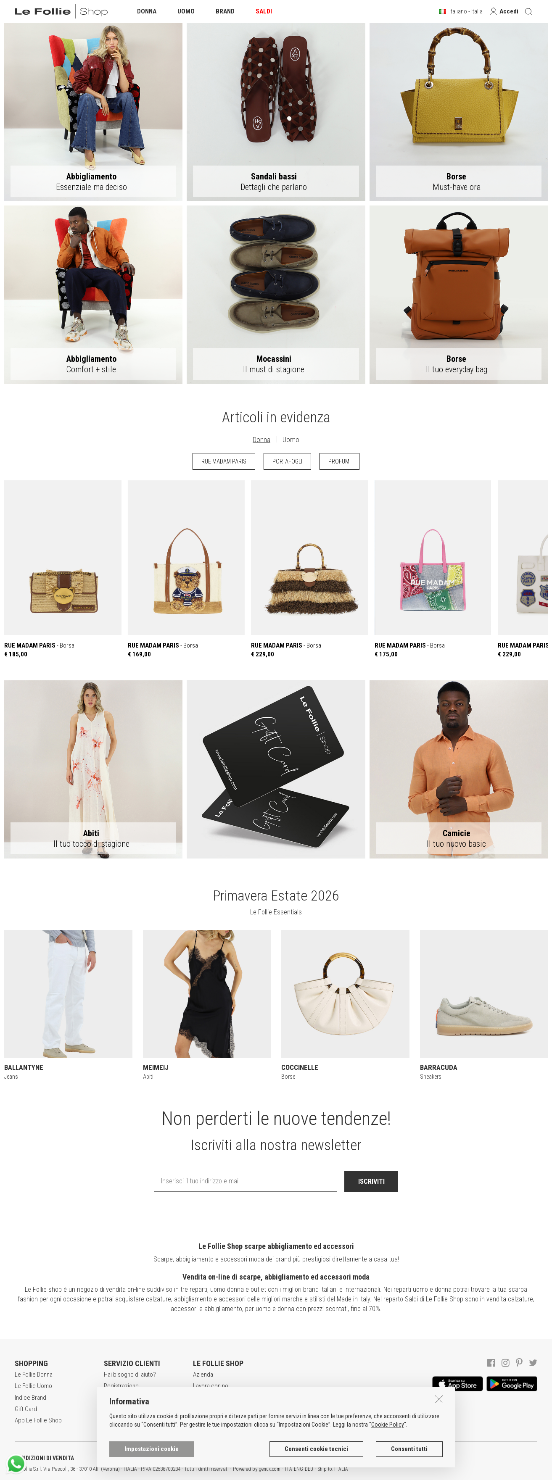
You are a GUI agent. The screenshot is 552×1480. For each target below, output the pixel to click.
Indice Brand (30, 1397)
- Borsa (62, 569)
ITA (288, 1469)
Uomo (291, 439)
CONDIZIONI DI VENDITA (44, 1458)
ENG (298, 1469)
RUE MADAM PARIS (223, 461)
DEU (309, 1469)
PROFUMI (339, 461)
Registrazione (121, 1386)
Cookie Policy (387, 1424)
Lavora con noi (211, 1386)
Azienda (203, 1374)
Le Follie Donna (34, 1374)
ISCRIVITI (371, 1181)
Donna (261, 439)
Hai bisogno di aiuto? (130, 1374)
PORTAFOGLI (287, 461)
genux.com (269, 1469)
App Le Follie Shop (38, 1420)
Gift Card (26, 1409)
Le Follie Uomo (33, 1386)
